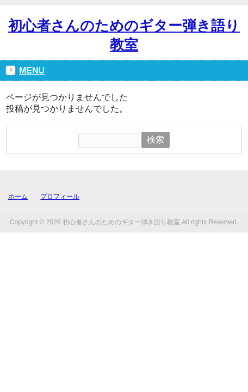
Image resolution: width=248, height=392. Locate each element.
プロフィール (59, 196)
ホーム (18, 196)
